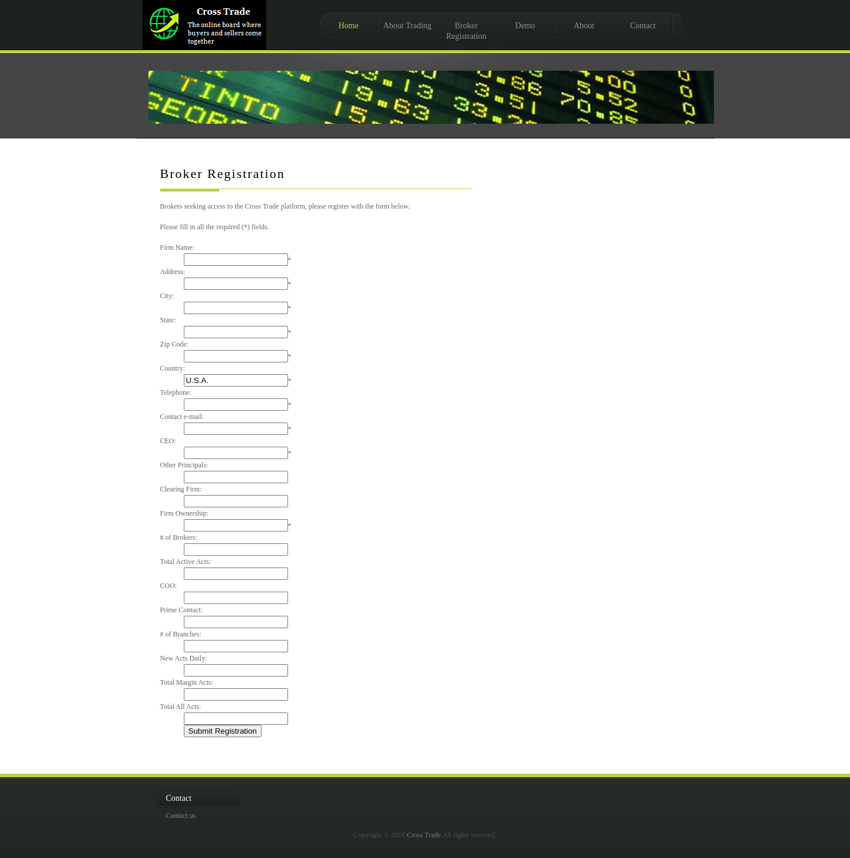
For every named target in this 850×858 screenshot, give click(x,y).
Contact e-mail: (182, 416)
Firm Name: (177, 247)
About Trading (407, 25)
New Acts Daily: (183, 658)
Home (348, 25)
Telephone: (175, 392)
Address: (173, 272)
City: (167, 296)
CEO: (168, 441)
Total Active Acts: (185, 561)
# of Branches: (180, 634)
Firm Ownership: (184, 513)
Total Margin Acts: (186, 682)
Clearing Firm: (181, 489)
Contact (643, 25)
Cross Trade (424, 835)
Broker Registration (466, 31)
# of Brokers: (178, 537)
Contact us (181, 815)
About (584, 25)
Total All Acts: (180, 706)
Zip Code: (174, 344)
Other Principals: (184, 465)
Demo (525, 25)
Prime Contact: (181, 610)
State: (168, 320)
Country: (173, 368)
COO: (168, 586)
